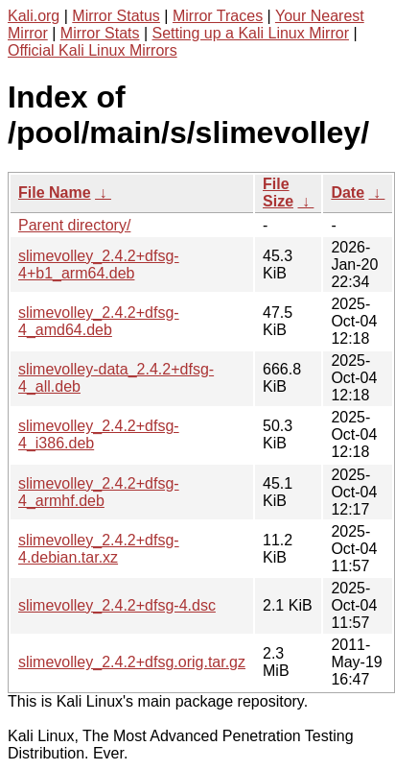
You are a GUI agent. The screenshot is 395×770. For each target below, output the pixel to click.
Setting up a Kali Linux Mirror (250, 33)
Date (347, 192)
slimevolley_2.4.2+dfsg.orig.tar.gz (131, 662)
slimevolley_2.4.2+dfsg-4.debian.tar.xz (98, 548)
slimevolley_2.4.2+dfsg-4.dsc (117, 605)
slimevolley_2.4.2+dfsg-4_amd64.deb (98, 321)
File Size (278, 192)
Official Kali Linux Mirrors (92, 50)
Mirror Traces (218, 16)
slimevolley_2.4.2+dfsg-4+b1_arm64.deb (98, 264)
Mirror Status (116, 16)
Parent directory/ (74, 225)
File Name (54, 192)
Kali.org (33, 16)
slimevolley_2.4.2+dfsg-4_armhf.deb (98, 492)
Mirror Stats (100, 33)
